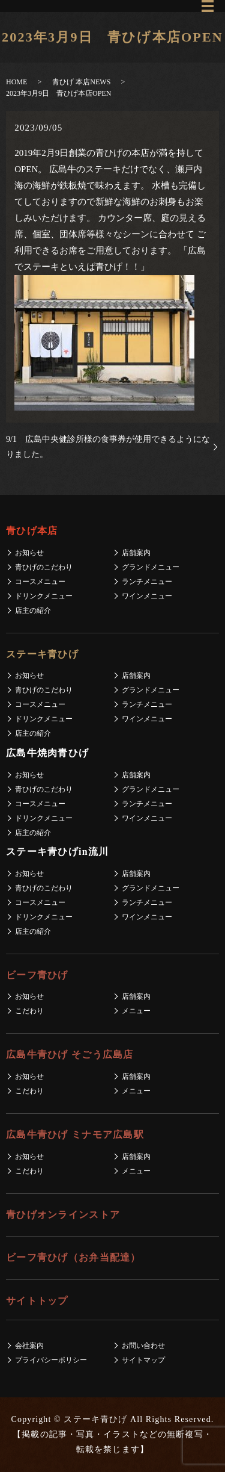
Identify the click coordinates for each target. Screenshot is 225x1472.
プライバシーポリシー (51, 1360)
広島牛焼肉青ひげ (47, 753)
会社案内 (29, 1345)
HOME (16, 82)
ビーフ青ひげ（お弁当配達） (73, 1257)
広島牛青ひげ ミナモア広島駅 (75, 1134)
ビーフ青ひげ (37, 975)
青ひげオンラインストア (63, 1215)
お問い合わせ (143, 1345)
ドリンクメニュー (44, 596)
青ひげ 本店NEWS (81, 82)
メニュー (136, 1011)
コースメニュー (40, 581)
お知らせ (29, 552)
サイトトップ (37, 1301)
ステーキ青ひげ (42, 654)
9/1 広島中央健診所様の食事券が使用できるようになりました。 (108, 447)
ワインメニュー (147, 596)
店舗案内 (136, 552)
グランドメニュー (150, 567)
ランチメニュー (147, 581)
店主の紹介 (33, 610)
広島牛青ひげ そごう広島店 (70, 1054)
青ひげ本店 (32, 531)
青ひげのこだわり (44, 567)
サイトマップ (143, 1360)
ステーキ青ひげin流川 (57, 851)
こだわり (29, 1011)
